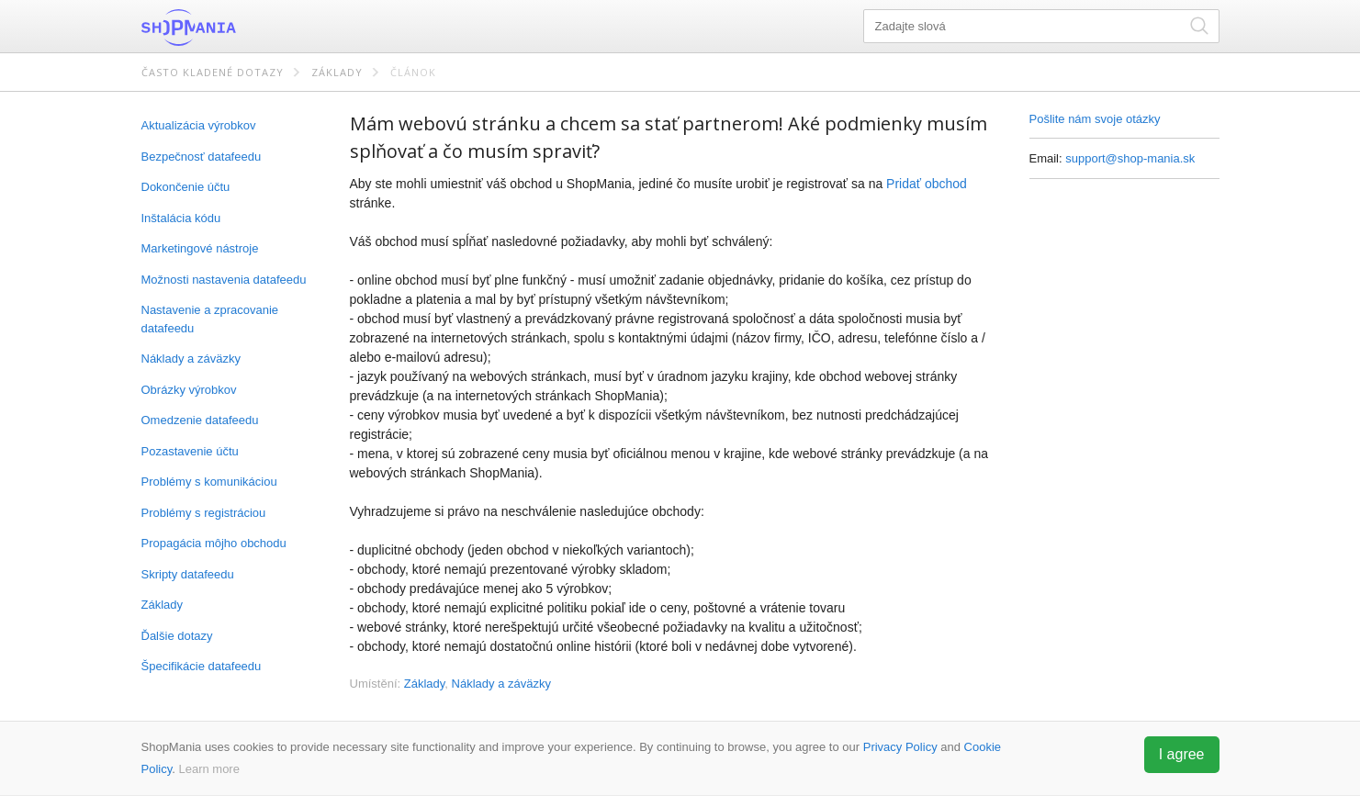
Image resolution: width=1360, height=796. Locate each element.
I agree (1182, 754)
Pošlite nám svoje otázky (1095, 119)
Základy (337, 72)
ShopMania (233, 27)
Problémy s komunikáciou (209, 481)
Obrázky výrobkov (189, 390)
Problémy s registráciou (203, 513)
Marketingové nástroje (200, 248)
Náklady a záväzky (191, 358)
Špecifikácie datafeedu (201, 666)
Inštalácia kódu (181, 218)
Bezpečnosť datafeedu (201, 156)
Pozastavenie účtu (190, 451)
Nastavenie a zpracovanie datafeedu (210, 319)
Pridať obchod (926, 183)
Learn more (208, 769)
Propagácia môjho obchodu (214, 543)
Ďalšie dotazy (177, 636)
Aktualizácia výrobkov (198, 125)
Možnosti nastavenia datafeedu (224, 279)
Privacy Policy (900, 747)
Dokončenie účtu (185, 187)
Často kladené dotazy (212, 72)
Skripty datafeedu (187, 574)
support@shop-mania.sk (1130, 158)
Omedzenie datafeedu (200, 420)
